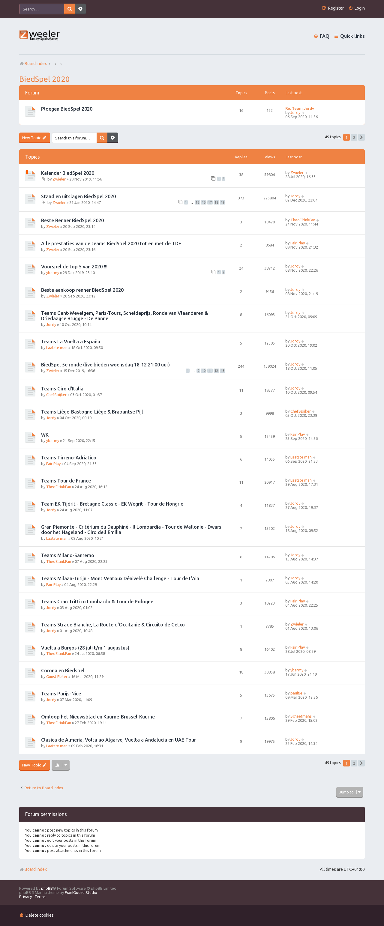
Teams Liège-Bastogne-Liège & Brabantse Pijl (92, 411)
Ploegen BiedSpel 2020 (66, 109)
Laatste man (57, 347)
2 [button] (354, 137)
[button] (361, 137)
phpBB (47, 888)
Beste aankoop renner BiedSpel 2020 (82, 290)
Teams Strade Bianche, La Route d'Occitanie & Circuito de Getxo (113, 624)
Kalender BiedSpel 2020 (67, 173)
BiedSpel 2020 (44, 79)
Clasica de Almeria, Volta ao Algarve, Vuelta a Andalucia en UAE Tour (118, 739)
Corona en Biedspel (63, 670)
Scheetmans (301, 716)
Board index (33, 869)
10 (204, 370)
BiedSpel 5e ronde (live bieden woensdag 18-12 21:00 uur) (105, 364)
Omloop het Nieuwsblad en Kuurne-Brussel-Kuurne (98, 716)
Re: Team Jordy (299, 108)
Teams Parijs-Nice (61, 693)
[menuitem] (356, 8)
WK (45, 435)
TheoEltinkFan (302, 220)
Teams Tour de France (66, 480)
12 (216, 370)
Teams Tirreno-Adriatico (68, 457)
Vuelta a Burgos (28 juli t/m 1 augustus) (85, 647)
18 (216, 202)
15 (197, 202)
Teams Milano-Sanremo (67, 555)
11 (210, 370)
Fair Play (297, 243)
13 (222, 370)
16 (204, 202)
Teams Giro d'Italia (62, 388)
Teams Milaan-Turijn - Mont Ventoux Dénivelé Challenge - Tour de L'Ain (120, 578)
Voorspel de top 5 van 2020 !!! (74, 266)
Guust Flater (57, 676)
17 (210, 202)
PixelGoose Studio (81, 892)
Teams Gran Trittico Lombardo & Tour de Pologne (97, 601)
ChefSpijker (56, 395)
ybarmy (52, 272)
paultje (296, 693)
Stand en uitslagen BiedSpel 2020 (78, 196)
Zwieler (59, 179)
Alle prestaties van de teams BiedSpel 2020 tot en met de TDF (111, 243)
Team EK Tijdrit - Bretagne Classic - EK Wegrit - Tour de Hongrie (112, 503)
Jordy (295, 112)
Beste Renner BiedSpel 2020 (72, 220)
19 (222, 202)
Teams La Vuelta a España (70, 341)
